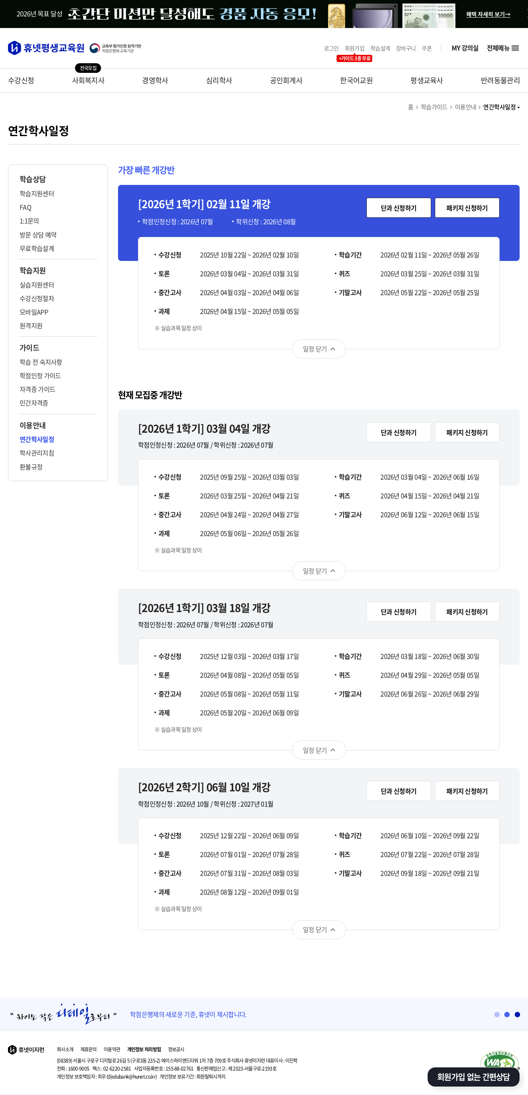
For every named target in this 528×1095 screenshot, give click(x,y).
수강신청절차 (37, 298)
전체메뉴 (503, 48)
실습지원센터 (37, 284)
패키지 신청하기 (467, 208)
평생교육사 (426, 80)
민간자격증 (34, 402)
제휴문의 (88, 1049)
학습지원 (33, 270)
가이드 (29, 347)
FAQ (25, 207)
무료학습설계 (37, 248)
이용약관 (112, 1049)
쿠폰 (427, 48)
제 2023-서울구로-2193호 (236, 1068)
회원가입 (354, 48)
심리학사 (219, 80)
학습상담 (33, 179)
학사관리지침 (37, 452)
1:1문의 (29, 220)
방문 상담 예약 (38, 234)
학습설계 (380, 48)
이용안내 (465, 106)
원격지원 (31, 325)
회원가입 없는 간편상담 (473, 1077)
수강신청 (21, 80)
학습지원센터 (37, 193)
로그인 (331, 48)
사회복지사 (88, 80)
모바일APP (34, 312)
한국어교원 (356, 80)
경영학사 (155, 80)
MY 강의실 (465, 48)
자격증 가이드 (37, 389)
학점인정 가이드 (40, 375)
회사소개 (65, 1049)
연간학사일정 (501, 106)
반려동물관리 (500, 80)
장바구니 (406, 48)
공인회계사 (286, 80)
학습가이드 (434, 106)
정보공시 (176, 1049)
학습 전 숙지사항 (41, 362)
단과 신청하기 (398, 208)
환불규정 (31, 466)
